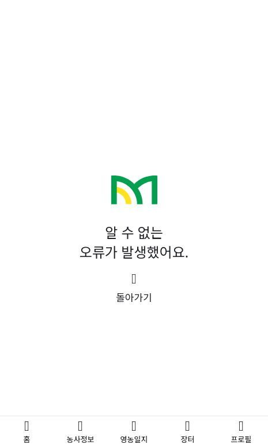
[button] (134, 288)
